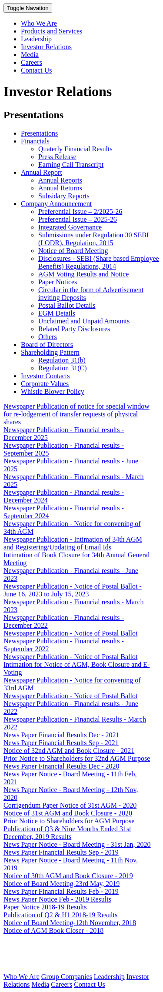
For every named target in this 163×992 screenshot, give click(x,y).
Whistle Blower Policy (52, 391)
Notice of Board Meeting (73, 250)
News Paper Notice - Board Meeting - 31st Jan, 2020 (77, 844)
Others (47, 336)
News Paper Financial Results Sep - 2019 (61, 852)
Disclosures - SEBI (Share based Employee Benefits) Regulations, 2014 (98, 262)
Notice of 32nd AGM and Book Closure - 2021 (68, 750)
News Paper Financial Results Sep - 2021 (61, 742)
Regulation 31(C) (62, 368)
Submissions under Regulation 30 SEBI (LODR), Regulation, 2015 (93, 238)
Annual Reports (60, 180)
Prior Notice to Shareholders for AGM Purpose (68, 821)
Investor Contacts (45, 375)
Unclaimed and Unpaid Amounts (84, 321)
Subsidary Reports (64, 196)
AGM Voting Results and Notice (83, 274)
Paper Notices (57, 282)
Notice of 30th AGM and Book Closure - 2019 (68, 875)
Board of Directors (47, 344)
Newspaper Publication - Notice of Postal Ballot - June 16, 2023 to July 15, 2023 (72, 590)
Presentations (39, 133)
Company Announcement (56, 203)
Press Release (57, 156)
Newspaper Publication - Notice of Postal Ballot (70, 633)
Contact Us (36, 70)
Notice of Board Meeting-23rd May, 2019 (61, 883)
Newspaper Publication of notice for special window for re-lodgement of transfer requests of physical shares (76, 414)
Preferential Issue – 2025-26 (77, 219)
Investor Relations (46, 46)
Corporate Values (45, 383)
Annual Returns (60, 188)
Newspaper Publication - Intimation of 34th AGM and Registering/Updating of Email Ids (72, 543)
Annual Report (41, 172)
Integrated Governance (70, 227)
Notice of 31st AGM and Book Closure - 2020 (67, 813)
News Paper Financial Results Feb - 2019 (61, 891)
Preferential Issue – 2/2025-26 (80, 211)
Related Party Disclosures (74, 329)
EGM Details (56, 313)
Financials (35, 141)
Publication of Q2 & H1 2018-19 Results (60, 915)
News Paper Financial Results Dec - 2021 (61, 735)
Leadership (36, 39)
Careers (31, 62)
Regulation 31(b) (62, 360)
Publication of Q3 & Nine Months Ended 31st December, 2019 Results (67, 832)
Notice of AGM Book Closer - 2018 (53, 930)
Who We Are (39, 23)
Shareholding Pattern (50, 352)
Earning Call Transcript (70, 164)
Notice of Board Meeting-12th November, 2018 (69, 922)
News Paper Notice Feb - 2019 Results (57, 899)
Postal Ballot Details (67, 305)
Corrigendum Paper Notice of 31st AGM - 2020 (69, 805)
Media (30, 54)
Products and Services (51, 31)
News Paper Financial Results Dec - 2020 (61, 766)
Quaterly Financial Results (75, 149)
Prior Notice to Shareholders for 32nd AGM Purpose (76, 758)
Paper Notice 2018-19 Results (45, 907)
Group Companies (66, 976)
